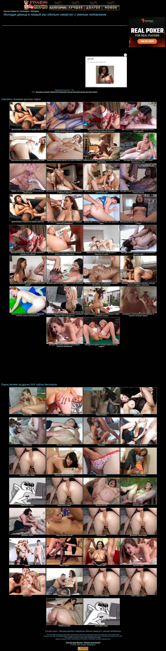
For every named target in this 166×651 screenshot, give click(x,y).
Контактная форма (74, 642)
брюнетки (54, 92)
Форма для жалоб (92, 642)
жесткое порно (91, 92)
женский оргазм (79, 92)
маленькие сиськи (65, 92)
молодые (39, 92)
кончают (46, 92)
